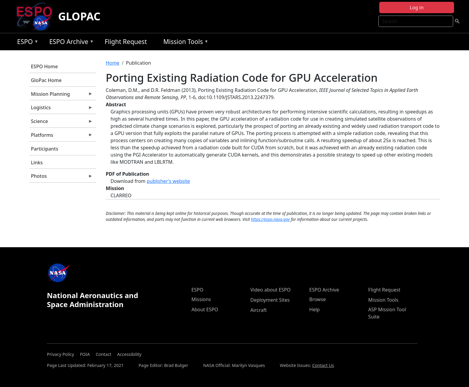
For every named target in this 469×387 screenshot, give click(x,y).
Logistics (61, 109)
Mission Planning (61, 95)
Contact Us (323, 365)
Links (37, 162)
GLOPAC (79, 16)
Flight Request (126, 41)
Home (113, 63)
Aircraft (258, 310)
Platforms (61, 136)
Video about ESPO (270, 289)
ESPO (26, 42)
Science (61, 123)
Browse (317, 299)
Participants (44, 148)
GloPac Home (46, 80)
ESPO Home (44, 66)
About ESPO (204, 309)
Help (314, 309)
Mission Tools (184, 42)
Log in (417, 7)
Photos (61, 177)
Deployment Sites (270, 300)
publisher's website (168, 181)
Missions (201, 299)
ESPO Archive (70, 42)
